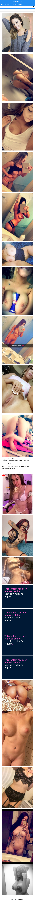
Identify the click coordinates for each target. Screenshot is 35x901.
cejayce (13, 468)
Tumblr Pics (21, 899)
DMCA (7, 4)
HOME (2, 4)
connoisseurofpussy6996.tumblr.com (19, 460)
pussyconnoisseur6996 (14, 466)
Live (11, 4)
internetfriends (25, 466)
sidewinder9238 (6, 468)
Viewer (20, 4)
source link (25, 458)
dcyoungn (4, 466)
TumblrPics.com (17, 2)
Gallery (15, 4)
